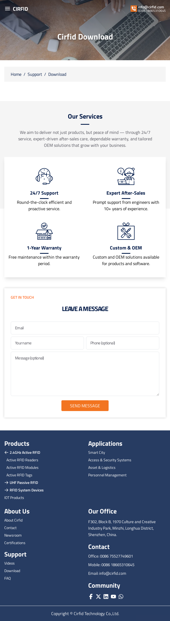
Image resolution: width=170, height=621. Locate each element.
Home (16, 74)
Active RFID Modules (22, 467)
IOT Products (14, 497)
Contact (10, 527)
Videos (9, 563)
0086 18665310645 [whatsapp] (152, 11)
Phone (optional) (102, 343)
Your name (23, 343)
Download (57, 74)
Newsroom (13, 535)
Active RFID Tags (19, 475)
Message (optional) (29, 358)
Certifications (14, 542)
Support (35, 74)
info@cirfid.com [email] (151, 7)
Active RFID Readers (22, 460)
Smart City (96, 452)
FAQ (7, 578)
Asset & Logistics (102, 467)
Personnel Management (107, 475)
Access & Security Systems (109, 460)
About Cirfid (13, 520)
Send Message (85, 405)
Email (19, 328)
